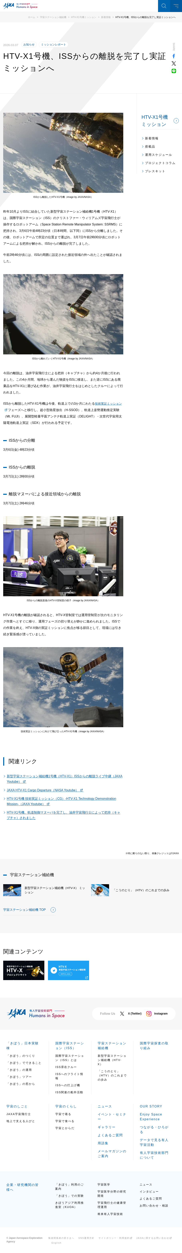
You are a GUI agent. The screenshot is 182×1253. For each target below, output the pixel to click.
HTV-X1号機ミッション (83, 17)
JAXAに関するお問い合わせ (152, 1238)
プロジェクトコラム (160, 163)
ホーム (31, 17)
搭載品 (150, 146)
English (57, 1243)
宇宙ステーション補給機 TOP (24, 909)
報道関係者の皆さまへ (61, 1238)
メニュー (176, 6)
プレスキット (155, 171)
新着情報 (106, 17)
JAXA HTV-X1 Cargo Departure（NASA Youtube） (43, 790)
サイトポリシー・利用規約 (114, 1238)
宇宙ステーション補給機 (53, 17)
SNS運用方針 (86, 1238)
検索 (164, 6)
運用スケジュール (158, 154)
